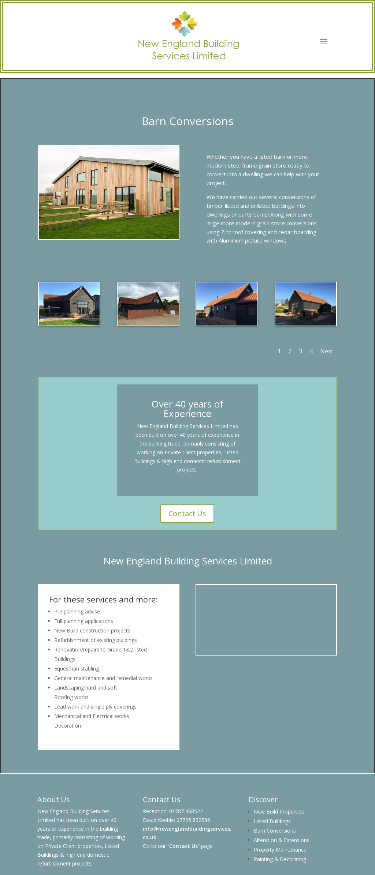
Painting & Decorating (280, 859)
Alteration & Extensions (281, 840)
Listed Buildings (272, 821)
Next (326, 351)
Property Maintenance (280, 849)
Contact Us (187, 513)
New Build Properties (279, 811)
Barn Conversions (275, 830)
